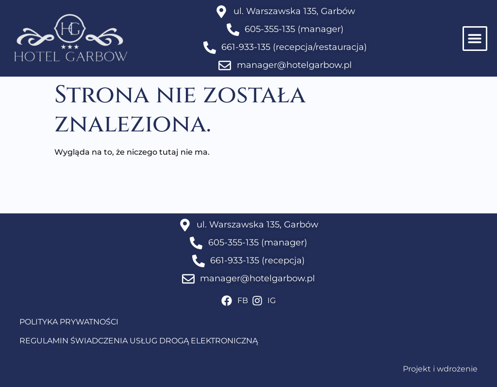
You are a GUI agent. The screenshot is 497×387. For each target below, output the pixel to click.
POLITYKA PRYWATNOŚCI (68, 321)
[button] (475, 38)
